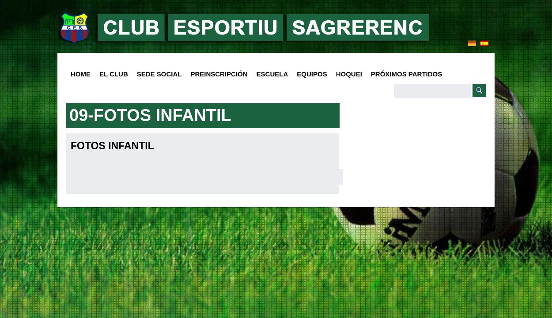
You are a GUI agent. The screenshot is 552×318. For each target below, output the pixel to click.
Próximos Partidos (406, 74)
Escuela (270, 74)
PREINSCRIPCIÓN (218, 74)
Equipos (309, 74)
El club (111, 74)
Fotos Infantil (112, 145)
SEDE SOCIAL (159, 74)
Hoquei (349, 74)
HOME (81, 74)
